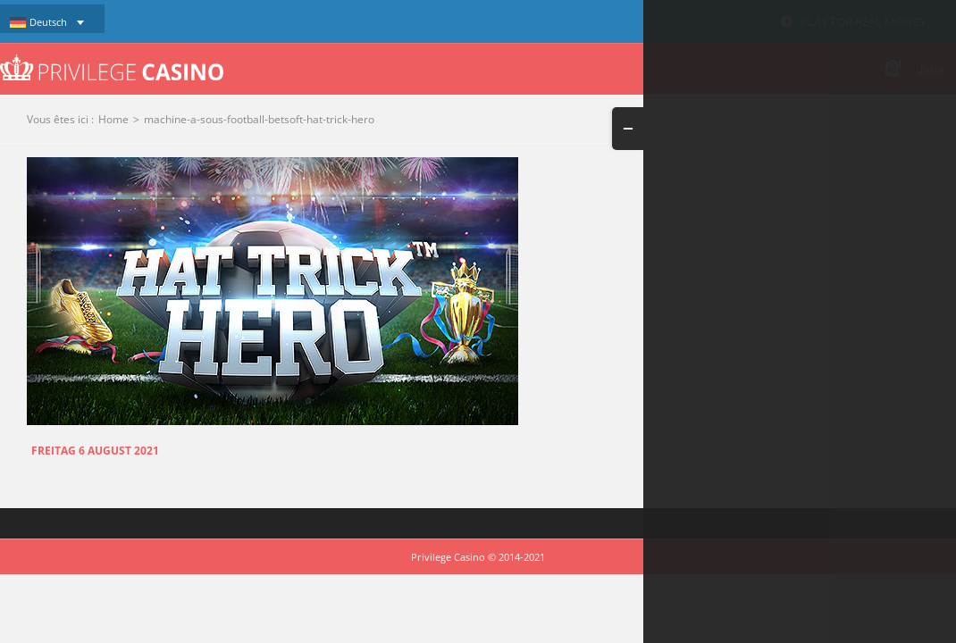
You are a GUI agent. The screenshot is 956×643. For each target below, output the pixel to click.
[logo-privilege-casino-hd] (111, 61)
